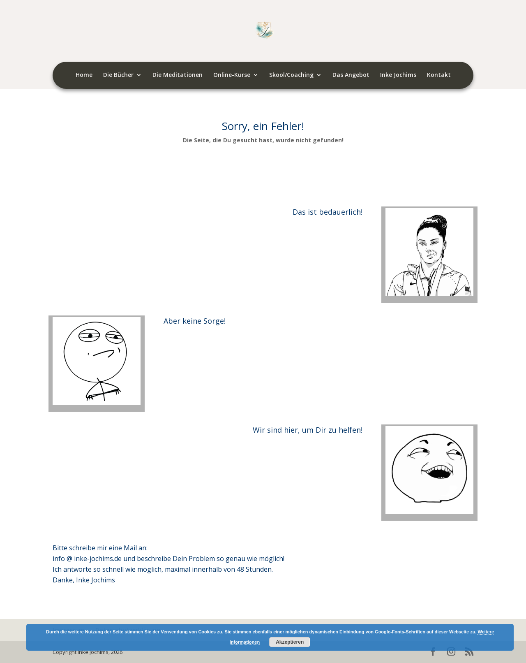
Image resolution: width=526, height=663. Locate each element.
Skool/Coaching (291, 75)
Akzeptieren (290, 642)
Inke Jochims (398, 75)
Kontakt (439, 75)
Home (84, 75)
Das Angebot (350, 75)
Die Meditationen (177, 75)
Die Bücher (118, 75)
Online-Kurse (231, 75)
